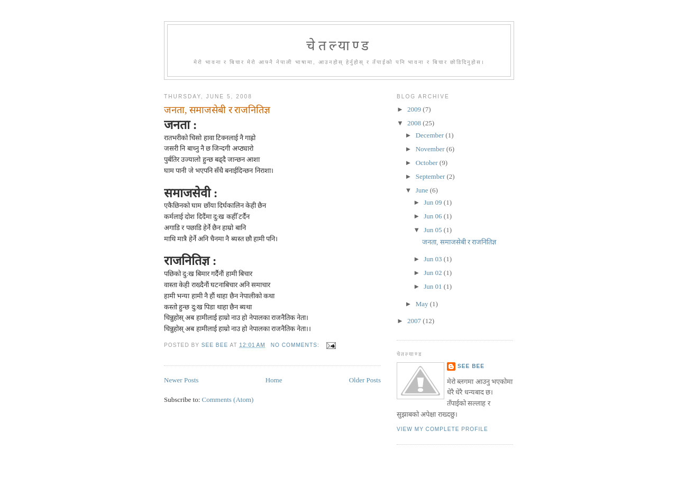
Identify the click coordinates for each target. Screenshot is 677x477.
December (431, 135)
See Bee (471, 366)
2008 (415, 123)
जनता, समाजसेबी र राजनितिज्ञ (217, 110)
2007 (415, 321)
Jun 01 (434, 286)
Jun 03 (434, 259)
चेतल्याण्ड (338, 45)
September (431, 176)
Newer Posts (181, 380)
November (431, 149)
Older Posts (365, 380)
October (428, 163)
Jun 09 (434, 202)
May (423, 304)
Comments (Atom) (228, 399)
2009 (415, 109)
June (423, 190)
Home (274, 380)
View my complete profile (442, 429)
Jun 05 (434, 230)
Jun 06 (434, 216)
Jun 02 (434, 273)
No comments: (296, 345)
